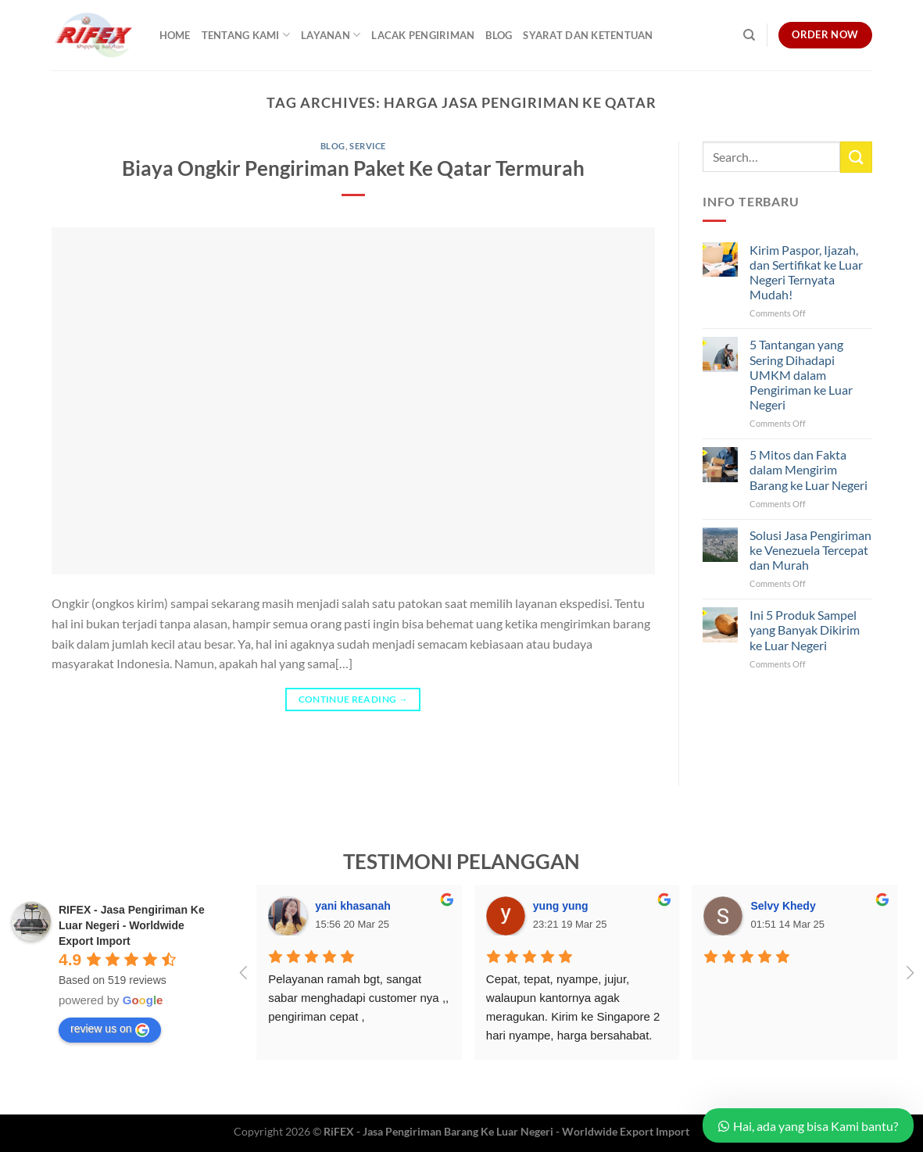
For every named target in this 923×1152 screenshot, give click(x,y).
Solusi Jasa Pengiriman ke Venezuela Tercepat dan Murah (810, 550)
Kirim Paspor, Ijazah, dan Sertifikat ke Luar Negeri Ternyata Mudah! (806, 272)
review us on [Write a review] (109, 1029)
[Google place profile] (132, 925)
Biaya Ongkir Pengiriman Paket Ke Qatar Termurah (353, 168)
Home (175, 35)
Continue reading (354, 699)
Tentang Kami (246, 34)
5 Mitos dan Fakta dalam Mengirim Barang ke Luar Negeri (808, 469)
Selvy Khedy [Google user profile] (782, 906)
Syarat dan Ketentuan (588, 35)
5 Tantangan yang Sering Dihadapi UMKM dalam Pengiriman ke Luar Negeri (801, 374)
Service (367, 146)
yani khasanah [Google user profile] (353, 906)
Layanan (330, 34)
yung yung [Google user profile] (561, 906)
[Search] (749, 35)
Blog (498, 35)
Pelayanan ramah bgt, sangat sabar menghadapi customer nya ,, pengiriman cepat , (360, 997)
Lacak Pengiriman (422, 35)
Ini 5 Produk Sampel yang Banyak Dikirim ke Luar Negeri (804, 629)
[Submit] (855, 156)
